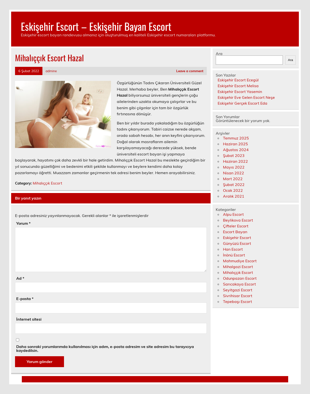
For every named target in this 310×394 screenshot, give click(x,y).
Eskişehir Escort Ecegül (238, 79)
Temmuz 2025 (236, 138)
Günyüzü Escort (237, 243)
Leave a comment (189, 71)
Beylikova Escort (238, 220)
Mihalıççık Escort (47, 183)
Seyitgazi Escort (237, 289)
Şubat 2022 (234, 184)
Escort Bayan (235, 231)
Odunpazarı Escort (240, 278)
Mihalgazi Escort (238, 266)
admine (51, 71)
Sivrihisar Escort (237, 295)
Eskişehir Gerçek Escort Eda (242, 103)
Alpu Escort (233, 214)
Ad (20, 278)
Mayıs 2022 (234, 167)
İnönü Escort (234, 255)
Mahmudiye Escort (240, 260)
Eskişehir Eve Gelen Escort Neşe (246, 97)
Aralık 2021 (233, 196)
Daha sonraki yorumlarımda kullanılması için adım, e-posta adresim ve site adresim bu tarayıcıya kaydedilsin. (105, 348)
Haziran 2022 (235, 161)
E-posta (24, 299)
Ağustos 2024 (236, 149)
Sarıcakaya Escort (239, 284)
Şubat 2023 (234, 155)
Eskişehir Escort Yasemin (240, 91)
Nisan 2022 (233, 172)
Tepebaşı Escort (237, 301)
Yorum (23, 223)
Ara (219, 53)
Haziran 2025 (235, 143)
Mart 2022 (233, 178)
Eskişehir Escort (237, 237)
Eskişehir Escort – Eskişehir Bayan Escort (96, 26)
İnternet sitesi (28, 319)
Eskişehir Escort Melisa (238, 85)
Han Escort (233, 249)
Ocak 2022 (233, 190)
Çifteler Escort (235, 226)
